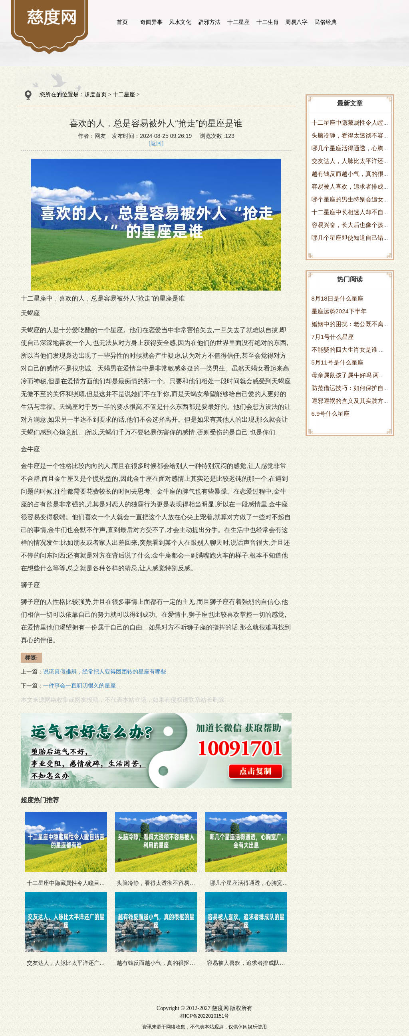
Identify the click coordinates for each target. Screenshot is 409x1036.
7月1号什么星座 (333, 336)
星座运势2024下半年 (339, 311)
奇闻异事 (151, 22)
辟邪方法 (209, 22)
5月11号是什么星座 (337, 362)
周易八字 (296, 22)
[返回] (156, 143)
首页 (122, 22)
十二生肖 (267, 22)
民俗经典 (325, 22)
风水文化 (180, 22)
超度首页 (95, 95)
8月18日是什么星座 (337, 298)
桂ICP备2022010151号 (204, 1016)
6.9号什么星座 (331, 413)
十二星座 (238, 22)
